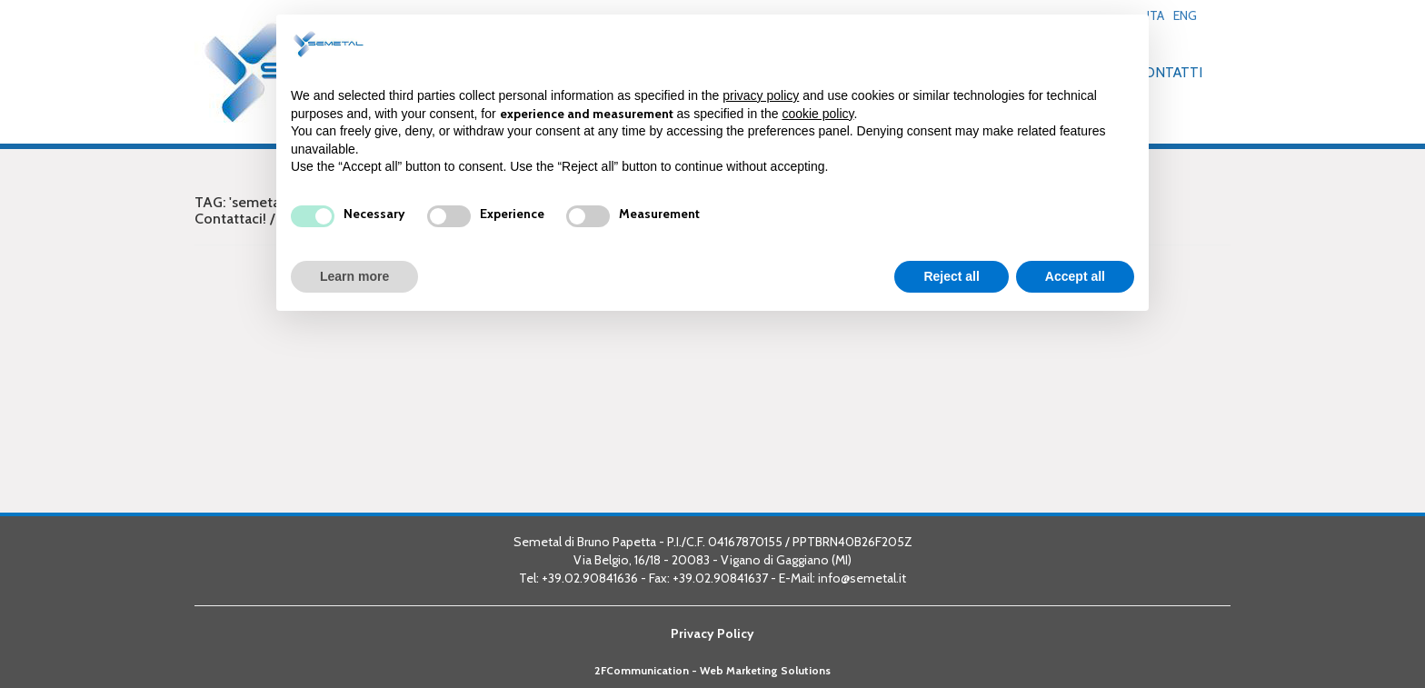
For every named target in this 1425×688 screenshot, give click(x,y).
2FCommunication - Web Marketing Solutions (712, 670)
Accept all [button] (1075, 276)
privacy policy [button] (760, 95)
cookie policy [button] (817, 113)
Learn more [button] (354, 276)
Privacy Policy (712, 633)
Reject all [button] (951, 276)
